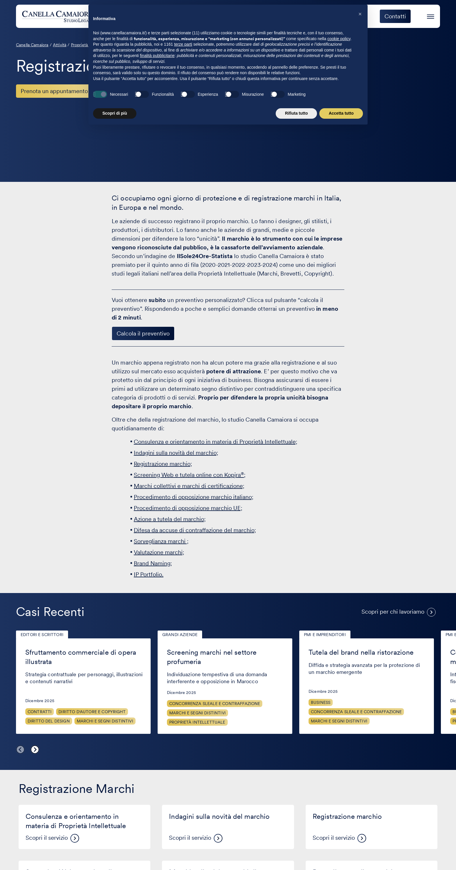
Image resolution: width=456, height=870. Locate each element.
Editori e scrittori (42, 634)
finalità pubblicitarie (157, 798)
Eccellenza (350, 16)
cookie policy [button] (338, 780)
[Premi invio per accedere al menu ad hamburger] (430, 15)
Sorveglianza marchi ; (161, 541)
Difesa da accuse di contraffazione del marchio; (195, 530)
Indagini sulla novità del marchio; (176, 452)
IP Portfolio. (148, 574)
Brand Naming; (153, 563)
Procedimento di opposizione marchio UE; (188, 508)
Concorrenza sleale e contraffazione (214, 703)
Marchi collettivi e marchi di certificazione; (189, 485)
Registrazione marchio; (163, 463)
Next (35, 749)
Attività (247, 16)
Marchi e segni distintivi (105, 721)
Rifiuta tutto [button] (296, 855)
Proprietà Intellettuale (197, 722)
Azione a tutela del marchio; (170, 519)
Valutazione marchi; (159, 552)
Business (320, 702)
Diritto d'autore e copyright (91, 711)
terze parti (183, 786)
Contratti (39, 711)
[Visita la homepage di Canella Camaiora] (65, 16)
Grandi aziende (179, 634)
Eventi (312, 16)
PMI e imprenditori (325, 634)
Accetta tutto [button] (341, 855)
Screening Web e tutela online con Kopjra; (189, 474)
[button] (360, 756)
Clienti (280, 16)
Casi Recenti (50, 611)
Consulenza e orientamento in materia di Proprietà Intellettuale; (215, 441)
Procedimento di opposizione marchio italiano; (193, 496)
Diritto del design (49, 721)
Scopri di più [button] (114, 855)
